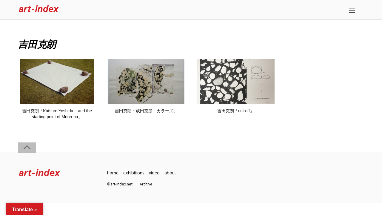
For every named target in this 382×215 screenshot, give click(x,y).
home (112, 173)
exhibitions (134, 173)
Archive (146, 184)
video (154, 173)
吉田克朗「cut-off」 (235, 110)
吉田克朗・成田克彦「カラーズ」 (146, 110)
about (171, 173)
